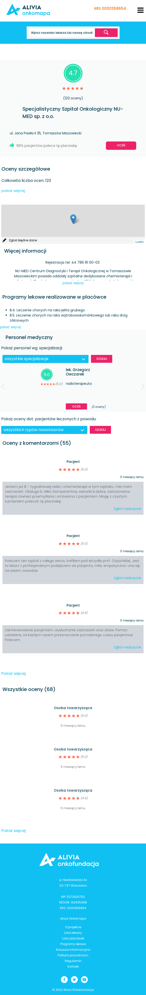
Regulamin (73, 961)
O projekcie (73, 927)
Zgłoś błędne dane (23, 240)
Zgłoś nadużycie (127, 508)
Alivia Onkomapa (73, 918)
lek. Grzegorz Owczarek (78, 372)
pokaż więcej (13, 190)
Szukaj (101, 359)
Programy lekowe (73, 944)
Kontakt (73, 966)
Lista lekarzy (73, 933)
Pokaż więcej (13, 673)
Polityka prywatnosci (73, 955)
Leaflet (139, 241)
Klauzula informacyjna (73, 950)
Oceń (121, 145)
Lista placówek (73, 938)
